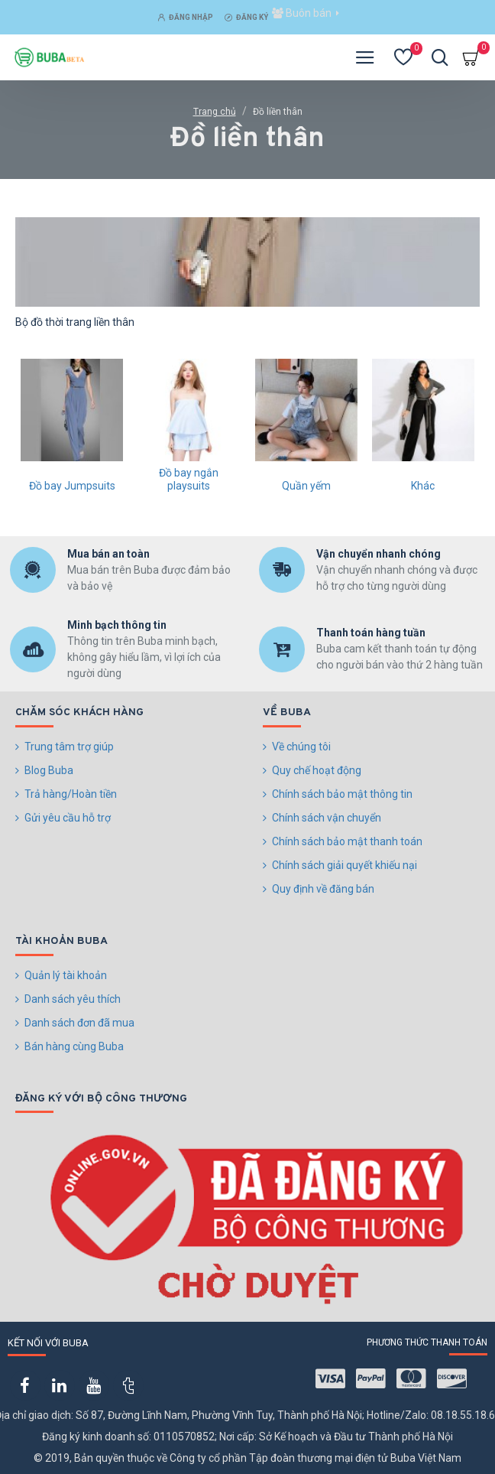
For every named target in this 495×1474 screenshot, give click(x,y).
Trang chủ (214, 111)
